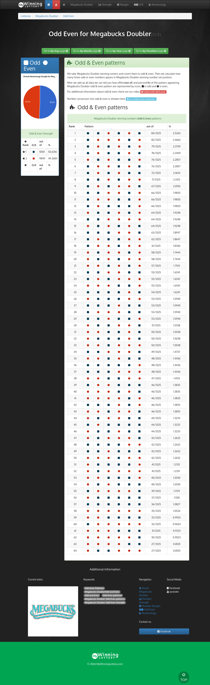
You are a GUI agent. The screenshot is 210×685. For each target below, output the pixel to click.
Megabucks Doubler (81, 4)
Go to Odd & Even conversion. (141, 99)
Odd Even (147, 609)
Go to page (56, 50)
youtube (173, 591)
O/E (138, 4)
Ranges (122, 4)
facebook (173, 588)
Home (144, 588)
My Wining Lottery (31, 4)
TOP (183, 677)
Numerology (157, 4)
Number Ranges (149, 605)
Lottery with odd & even (153, 92)
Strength (105, 4)
